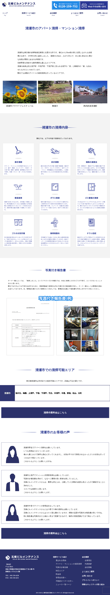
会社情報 (88, 567)
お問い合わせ (102, 14)
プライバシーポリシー (90, 580)
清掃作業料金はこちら (55, 412)
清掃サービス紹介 (29, 14)
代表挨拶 (88, 564)
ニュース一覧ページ (63, 584)
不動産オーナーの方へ (64, 581)
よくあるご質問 (77, 14)
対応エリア (60, 571)
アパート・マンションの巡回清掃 (69, 564)
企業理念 (88, 560)
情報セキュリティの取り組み (93, 584)
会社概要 (53, 14)
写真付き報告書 (62, 567)
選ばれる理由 (61, 560)
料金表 (58, 574)
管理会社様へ (61, 577)
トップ (5, 14)
